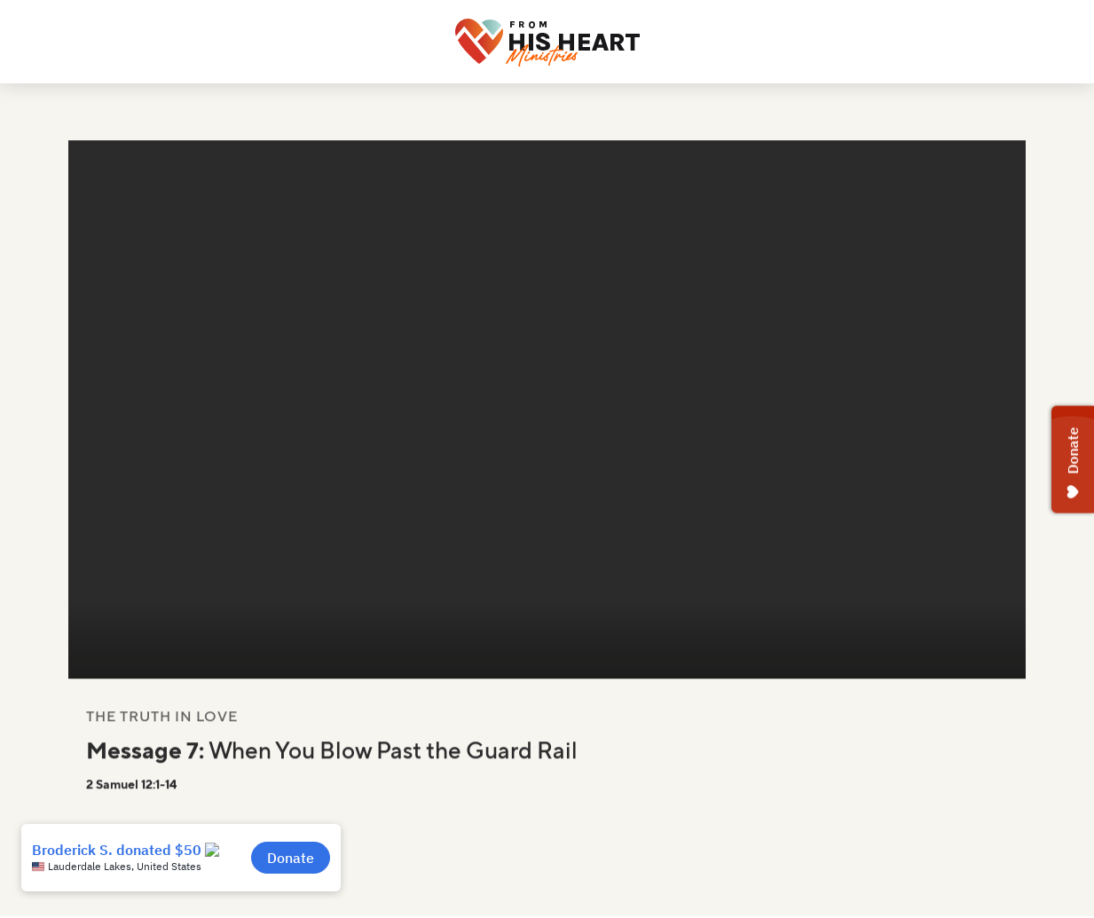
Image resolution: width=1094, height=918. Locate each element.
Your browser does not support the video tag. (547, 420)
